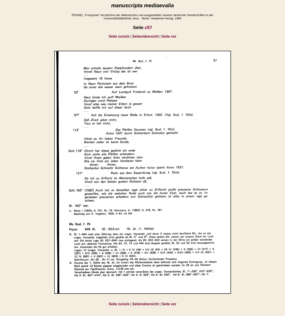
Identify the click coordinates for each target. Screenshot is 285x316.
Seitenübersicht (145, 36)
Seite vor (169, 36)
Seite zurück (119, 36)
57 (148, 27)
